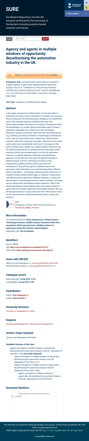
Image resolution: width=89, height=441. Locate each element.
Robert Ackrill (19, 298)
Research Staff (77, 66)
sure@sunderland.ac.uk (47, 427)
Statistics (77, 59)
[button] (7, 337)
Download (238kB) (23, 208)
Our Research (77, 26)
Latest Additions (77, 53)
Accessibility (77, 79)
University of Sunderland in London (20, 311)
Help (77, 73)
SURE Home (77, 20)
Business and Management (17, 324)
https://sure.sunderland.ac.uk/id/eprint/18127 (29, 247)
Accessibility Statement (44, 436)
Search (77, 46)
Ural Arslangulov (21, 295)
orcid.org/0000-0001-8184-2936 (45, 263)
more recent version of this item (36, 75)
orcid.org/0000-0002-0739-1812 (42, 266)
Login (9, 39)
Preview (35, 208)
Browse (77, 40)
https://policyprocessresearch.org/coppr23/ (35, 250)
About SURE (77, 33)
